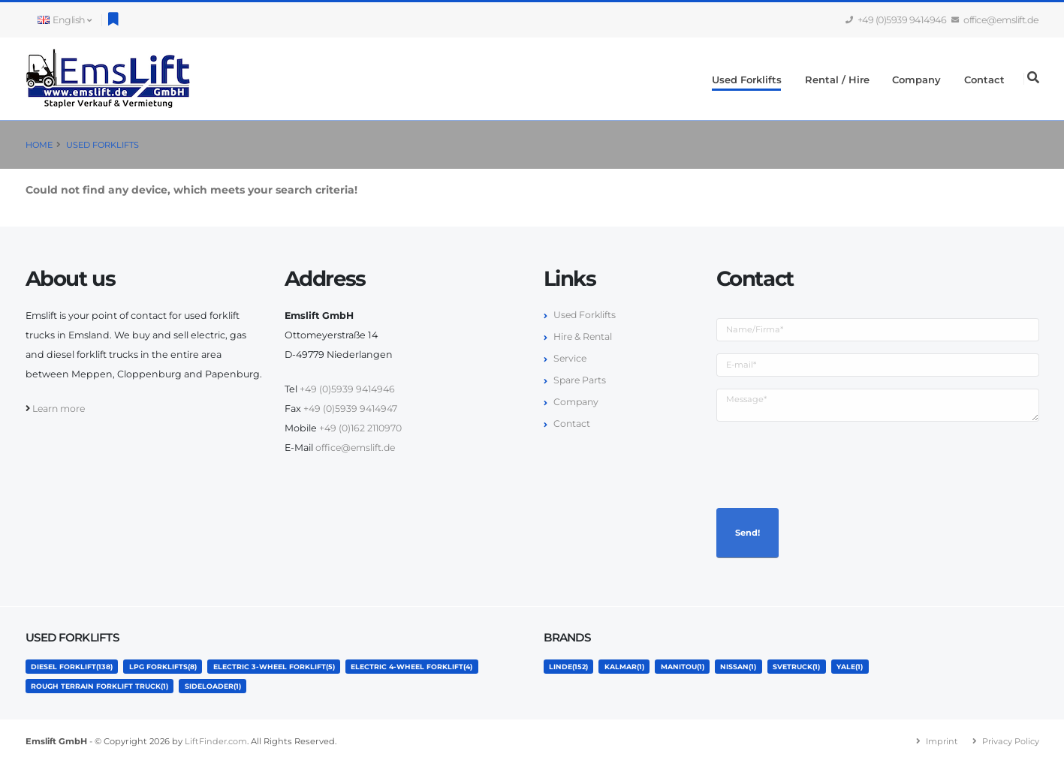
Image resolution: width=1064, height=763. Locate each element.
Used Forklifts (747, 80)
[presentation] (830, 463)
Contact (984, 80)
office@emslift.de (995, 20)
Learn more (59, 408)
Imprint (940, 741)
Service (570, 358)
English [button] (65, 20)
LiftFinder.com (216, 741)
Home (39, 145)
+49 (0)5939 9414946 (896, 20)
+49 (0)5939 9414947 (350, 408)
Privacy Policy (1010, 741)
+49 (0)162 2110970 (361, 428)
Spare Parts (580, 380)
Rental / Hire (837, 80)
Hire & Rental (583, 336)
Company (916, 80)
